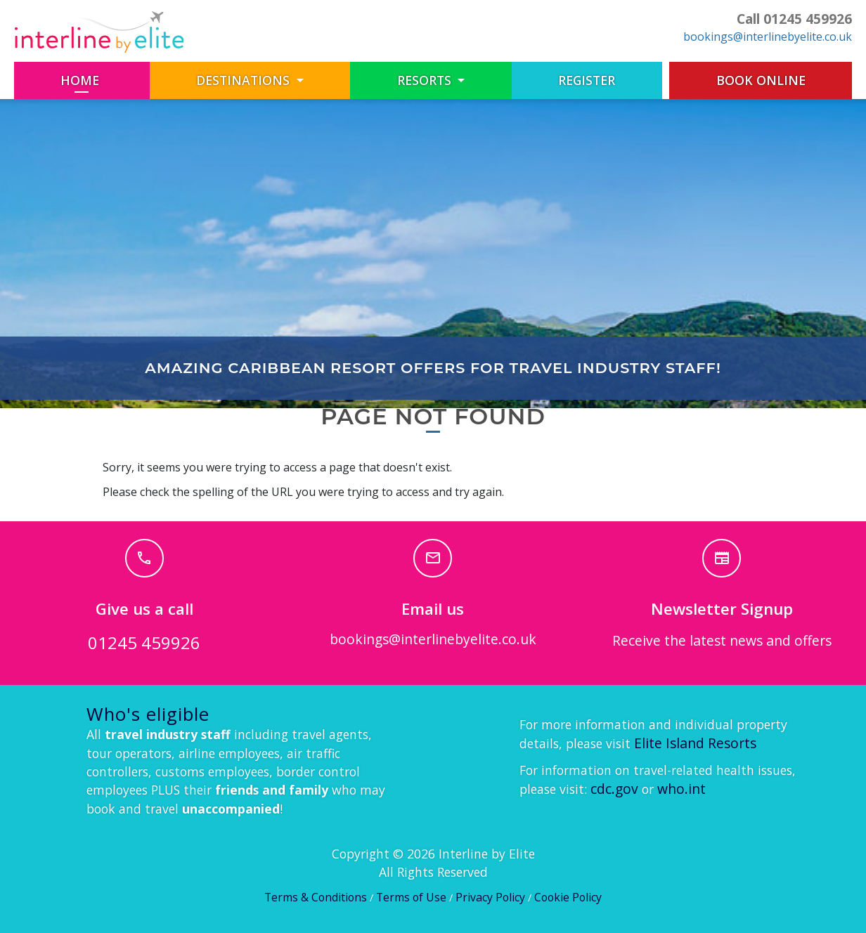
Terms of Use (411, 897)
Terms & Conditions (315, 897)
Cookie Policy (568, 897)
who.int (681, 788)
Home (104, 80)
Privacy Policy (490, 897)
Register (586, 80)
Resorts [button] (426, 80)
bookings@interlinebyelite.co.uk (767, 36)
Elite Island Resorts (695, 742)
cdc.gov (614, 788)
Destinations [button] (244, 80)
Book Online (761, 80)
